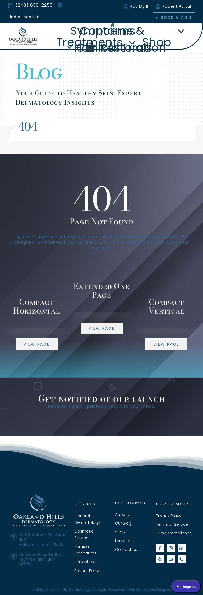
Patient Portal (177, 6)
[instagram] (171, 548)
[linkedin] (182, 548)
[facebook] (160, 548)
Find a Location (24, 17)
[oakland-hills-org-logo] (23, 28)
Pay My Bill (141, 6)
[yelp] (160, 559)
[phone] (182, 559)
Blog (39, 71)
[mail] (171, 559)
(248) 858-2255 (34, 5)
